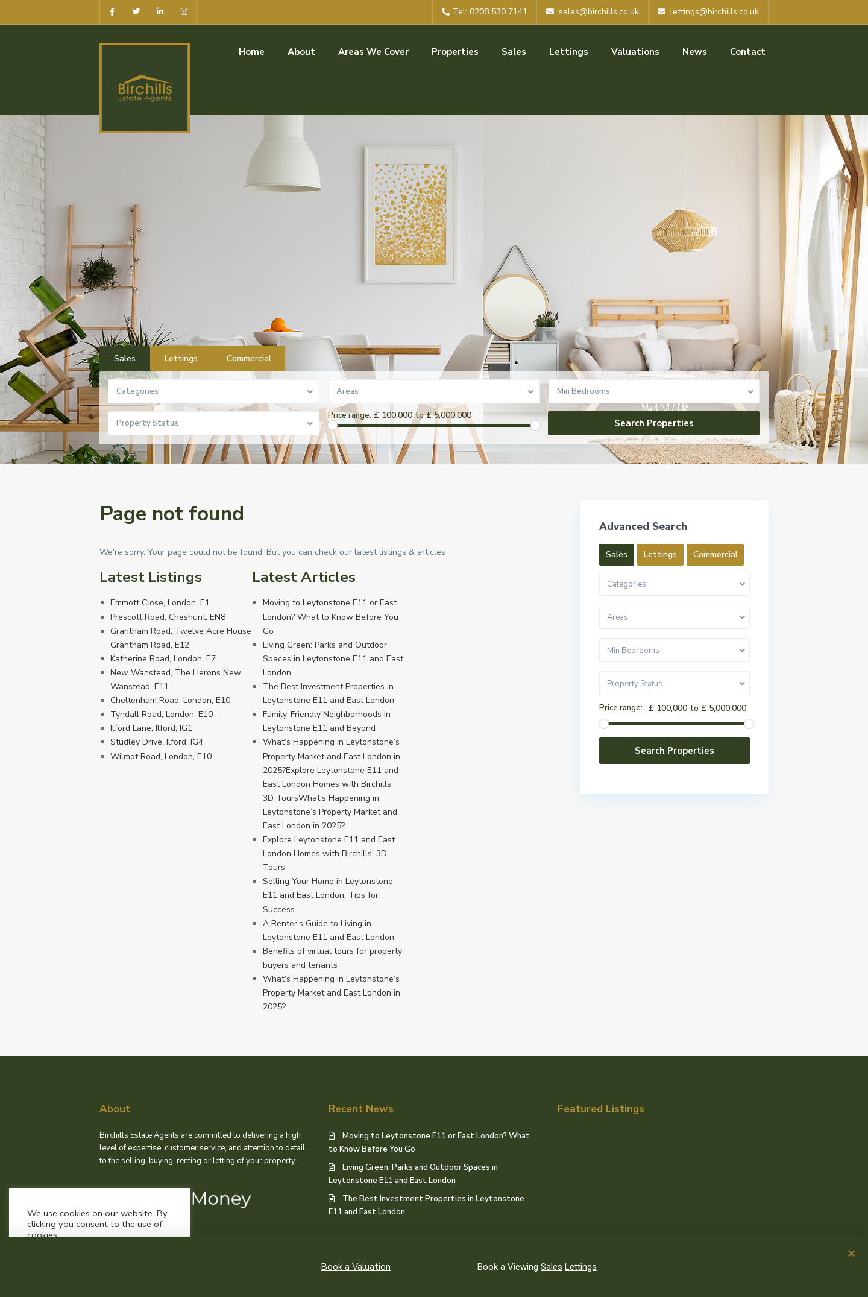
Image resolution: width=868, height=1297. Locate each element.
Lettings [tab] (181, 358)
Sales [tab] (125, 358)
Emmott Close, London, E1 (160, 602)
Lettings (568, 52)
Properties (455, 52)
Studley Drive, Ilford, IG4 (156, 742)
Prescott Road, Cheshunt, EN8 (167, 617)
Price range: (349, 416)
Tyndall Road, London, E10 (161, 714)
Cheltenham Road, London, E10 (170, 700)
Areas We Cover (373, 52)
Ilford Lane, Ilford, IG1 (151, 728)
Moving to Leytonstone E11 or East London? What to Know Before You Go (330, 616)
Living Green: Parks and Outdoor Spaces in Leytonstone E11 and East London (333, 658)
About (301, 52)
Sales (514, 52)
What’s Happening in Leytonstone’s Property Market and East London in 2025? (331, 992)
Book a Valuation (356, 1267)
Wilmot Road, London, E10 (161, 756)
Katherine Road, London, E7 (163, 658)
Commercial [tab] (249, 358)
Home (252, 52)
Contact (748, 52)
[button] (851, 1253)
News (694, 52)
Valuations (635, 52)
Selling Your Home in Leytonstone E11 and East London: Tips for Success (328, 895)
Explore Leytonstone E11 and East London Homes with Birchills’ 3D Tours (329, 853)
